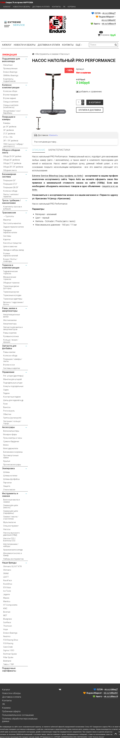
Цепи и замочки (10, 246)
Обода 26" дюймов (11, 160)
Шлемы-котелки (10, 476)
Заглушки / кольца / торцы (12, 422)
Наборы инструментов (13, 559)
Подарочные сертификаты (9, 669)
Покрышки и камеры (8, 118)
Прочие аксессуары (12, 465)
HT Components (10, 605)
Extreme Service (98, 737)
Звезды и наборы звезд (13, 250)
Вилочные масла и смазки (11, 501)
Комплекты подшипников (9, 80)
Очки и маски (9, 490)
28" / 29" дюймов (10, 141)
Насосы (6, 529)
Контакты (56, 7)
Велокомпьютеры (11, 431)
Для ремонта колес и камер (12, 554)
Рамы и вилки (9, 352)
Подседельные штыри (12, 383)
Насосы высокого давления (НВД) (11, 534)
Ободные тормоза (11, 283)
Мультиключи (9, 522)
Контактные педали (12, 397)
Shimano (7, 570)
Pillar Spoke (8, 657)
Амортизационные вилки (11, 315)
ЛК (64, 7)
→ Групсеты (8, 216)
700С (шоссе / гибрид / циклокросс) (13, 145)
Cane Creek (8, 647)
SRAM (5, 573)
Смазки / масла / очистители (10, 518)
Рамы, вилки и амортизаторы (9, 309)
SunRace (7, 622)
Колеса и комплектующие (10, 86)
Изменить (53, 135)
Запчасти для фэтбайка (9, 347)
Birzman (6, 612)
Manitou (6, 601)
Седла (5, 390)
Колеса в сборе (10, 91)
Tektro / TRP (8, 664)
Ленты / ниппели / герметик (11, 195)
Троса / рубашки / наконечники (11, 201)
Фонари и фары (10, 434)
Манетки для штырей (12, 379)
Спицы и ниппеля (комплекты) (10, 106)
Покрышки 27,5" (10, 184)
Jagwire (6, 594)
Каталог (7, 7)
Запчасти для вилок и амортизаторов (13, 328)
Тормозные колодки (12, 295)
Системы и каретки (11, 368)
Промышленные (10, 68)
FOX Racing (8, 643)
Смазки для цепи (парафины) (10, 512)
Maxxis (6, 598)
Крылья (6, 461)
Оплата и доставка (90, 110)
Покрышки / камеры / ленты (12, 360)
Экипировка (8, 468)
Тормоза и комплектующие (10, 266)
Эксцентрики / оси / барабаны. (12, 112)
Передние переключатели (10, 231)
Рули (5, 404)
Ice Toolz (7, 591)
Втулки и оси (9, 365)
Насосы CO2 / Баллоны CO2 (9, 539)
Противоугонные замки (10, 456)
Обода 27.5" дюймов (12, 163)
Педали (6, 393)
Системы (7, 236)
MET (5, 615)
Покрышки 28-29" (10, 187)
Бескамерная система (9, 175)
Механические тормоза (9, 278)
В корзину (95, 102)
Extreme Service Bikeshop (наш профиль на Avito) (57, 176)
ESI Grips (7, 587)
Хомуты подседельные (13, 386)
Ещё (79, 45)
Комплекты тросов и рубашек (12, 208)
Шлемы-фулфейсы (11, 479)
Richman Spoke (10, 654)
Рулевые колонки (11, 336)
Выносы (6, 407)
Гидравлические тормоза (10, 272)
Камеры (6, 123)
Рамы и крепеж (10, 333)
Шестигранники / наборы (10, 545)
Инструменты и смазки (10, 494)
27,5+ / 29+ (8, 137)
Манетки (7, 220)
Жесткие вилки (10, 320)
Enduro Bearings (10, 72)
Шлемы (6, 472)
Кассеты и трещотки (12, 243)
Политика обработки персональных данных (20, 720)
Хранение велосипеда (13, 550)
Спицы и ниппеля (10, 102)
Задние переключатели (13, 227)
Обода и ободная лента (11, 151)
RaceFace (7, 580)
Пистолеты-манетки (12, 223)
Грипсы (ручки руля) (12, 418)
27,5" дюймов (9, 134)
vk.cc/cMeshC (109, 20)
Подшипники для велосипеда (11, 60)
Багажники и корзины (13, 452)
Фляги (5, 445)
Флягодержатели (10, 448)
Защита (6, 486)
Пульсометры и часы (12, 438)
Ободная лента (10, 170)
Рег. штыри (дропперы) (13, 376)
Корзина (72, 7)
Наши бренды (9, 562)
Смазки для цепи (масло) (10, 506)
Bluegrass (7, 619)
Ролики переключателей (10, 254)
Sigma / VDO (8, 650)
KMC (5, 608)
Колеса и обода (10, 191)
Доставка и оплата (41, 7)
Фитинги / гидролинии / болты (13, 303)
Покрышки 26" (9, 180)
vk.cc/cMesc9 (109, 23)
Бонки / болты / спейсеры (10, 260)
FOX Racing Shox (10, 640)
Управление (8, 372)
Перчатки (7, 483)
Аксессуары (8, 427)
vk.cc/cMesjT (109, 13)
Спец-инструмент (11, 526)
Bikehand (7, 661)
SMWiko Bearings (10, 75)
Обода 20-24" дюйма (12, 156)
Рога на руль (9, 411)
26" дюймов (8, 130)
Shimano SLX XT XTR (12, 566)
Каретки (6, 239)
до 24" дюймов (9, 127)
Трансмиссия (9, 212)
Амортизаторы (10, 324)
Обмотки (7, 414)
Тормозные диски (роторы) (11, 287)
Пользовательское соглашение (18, 715)
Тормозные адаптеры (12, 299)
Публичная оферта (11, 711)
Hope (5, 629)
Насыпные (8, 65)
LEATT (6, 577)
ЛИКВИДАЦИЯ (9, 54)
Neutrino (6, 636)
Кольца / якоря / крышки (10, 341)
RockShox (7, 584)
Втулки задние (9, 98)
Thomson (7, 626)
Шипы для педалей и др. (13, 400)
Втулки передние (10, 95)
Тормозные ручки (11, 292)
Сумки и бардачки (11, 441)
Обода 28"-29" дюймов (13, 167)
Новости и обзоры (21, 7)
